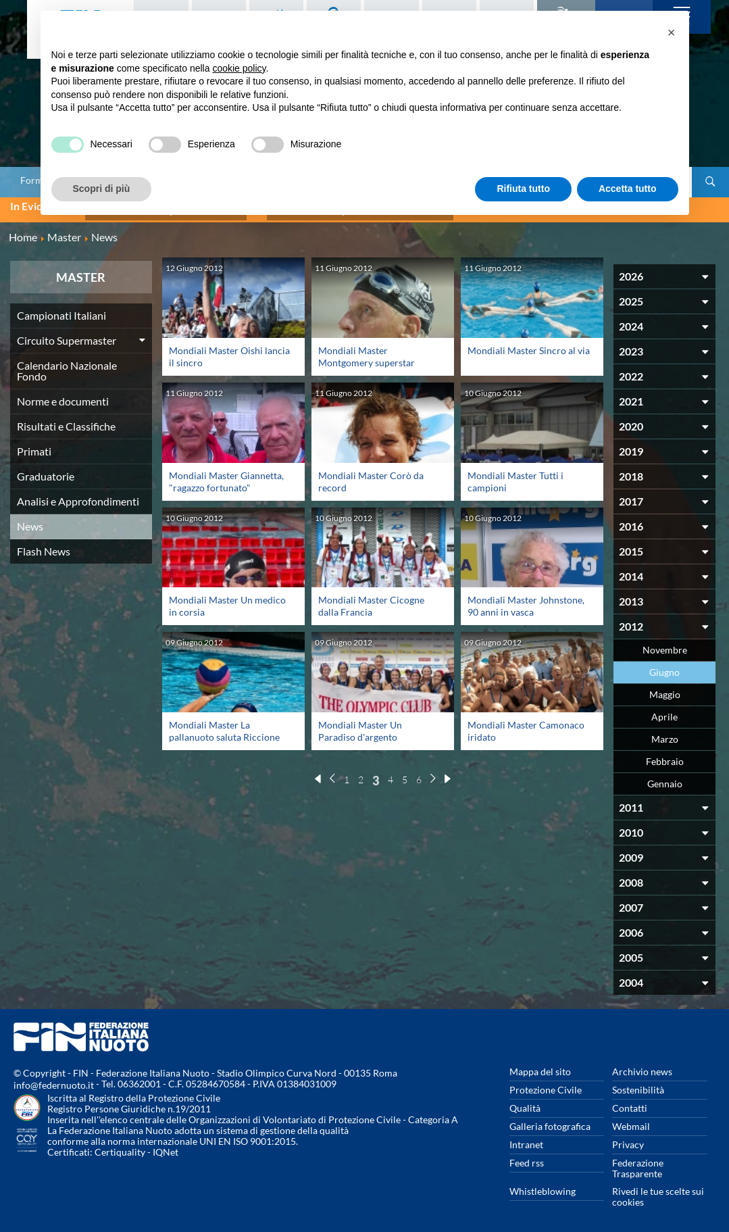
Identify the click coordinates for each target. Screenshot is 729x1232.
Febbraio (665, 755)
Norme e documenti (63, 395)
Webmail (631, 1120)
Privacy (628, 1138)
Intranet (526, 1138)
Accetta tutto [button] (628, 188)
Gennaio (664, 777)
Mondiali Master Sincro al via (529, 344)
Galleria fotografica (549, 1120)
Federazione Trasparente (637, 1162)
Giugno (664, 666)
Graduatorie (45, 470)
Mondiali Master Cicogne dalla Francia (371, 600)
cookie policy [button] (239, 68)
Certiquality (120, 1146)
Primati (34, 445)
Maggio (664, 688)
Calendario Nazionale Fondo (67, 364)
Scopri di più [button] (101, 188)
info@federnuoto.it (54, 1079)
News (30, 520)
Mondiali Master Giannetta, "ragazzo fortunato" (226, 475)
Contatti (629, 1102)
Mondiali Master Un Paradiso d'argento (360, 725)
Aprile (664, 710)
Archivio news (642, 1065)
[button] (671, 32)
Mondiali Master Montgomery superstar (366, 350)
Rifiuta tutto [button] (523, 188)
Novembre (665, 643)
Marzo (664, 733)
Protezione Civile (545, 1083)
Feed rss (526, 1156)
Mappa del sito (540, 1065)
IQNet (165, 1146)
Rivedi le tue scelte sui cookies (658, 1190)
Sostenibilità (638, 1083)
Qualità (525, 1102)
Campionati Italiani (61, 309)
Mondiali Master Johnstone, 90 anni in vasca (526, 600)
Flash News (43, 545)
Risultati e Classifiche (66, 420)
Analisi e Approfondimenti (78, 495)
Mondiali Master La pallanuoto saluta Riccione (224, 725)
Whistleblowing (542, 1185)
